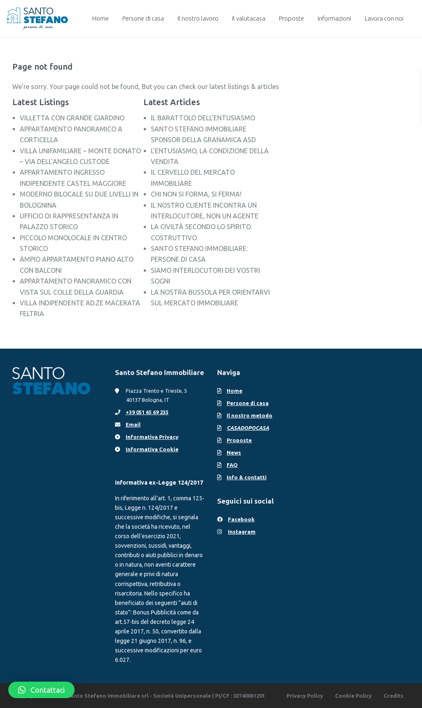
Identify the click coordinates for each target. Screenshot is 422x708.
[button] (41, 690)
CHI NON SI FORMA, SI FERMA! (196, 194)
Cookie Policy (353, 696)
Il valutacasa (248, 18)
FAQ (232, 465)
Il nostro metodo (249, 415)
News (234, 452)
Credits (393, 696)
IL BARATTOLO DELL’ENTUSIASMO (203, 118)
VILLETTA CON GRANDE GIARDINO (72, 118)
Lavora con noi (384, 18)
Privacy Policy (304, 696)
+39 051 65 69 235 (147, 412)
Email (133, 424)
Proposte (291, 18)
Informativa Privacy (152, 437)
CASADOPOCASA (248, 428)
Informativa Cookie (152, 449)
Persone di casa (143, 18)
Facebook (241, 519)
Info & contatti (247, 477)
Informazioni (334, 18)
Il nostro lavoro (198, 18)
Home (100, 18)
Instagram (242, 532)
